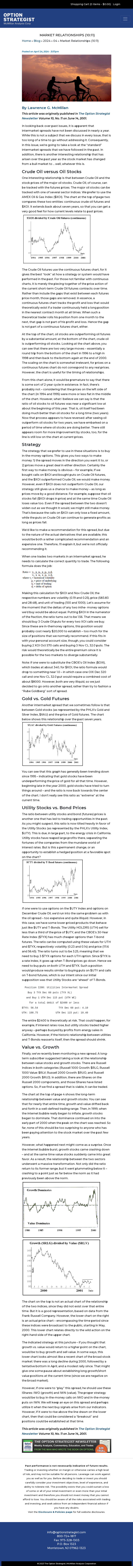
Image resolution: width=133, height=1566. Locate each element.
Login (116, 4)
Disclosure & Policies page (55, 1512)
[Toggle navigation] (125, 18)
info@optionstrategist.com (66, 1532)
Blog (37, 41)
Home (26, 41)
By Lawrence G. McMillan (45, 108)
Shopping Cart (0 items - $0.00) (91, 4)
